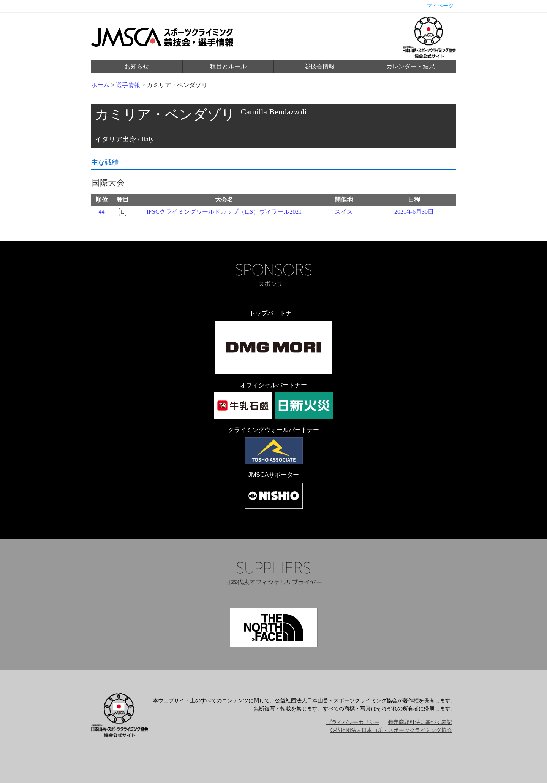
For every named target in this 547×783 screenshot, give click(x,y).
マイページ (440, 6)
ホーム (100, 85)
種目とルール (228, 66)
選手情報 (128, 85)
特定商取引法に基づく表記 (420, 722)
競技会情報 (319, 66)
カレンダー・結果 (410, 66)
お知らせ (137, 66)
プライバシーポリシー (352, 722)
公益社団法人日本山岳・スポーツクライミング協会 (391, 730)
